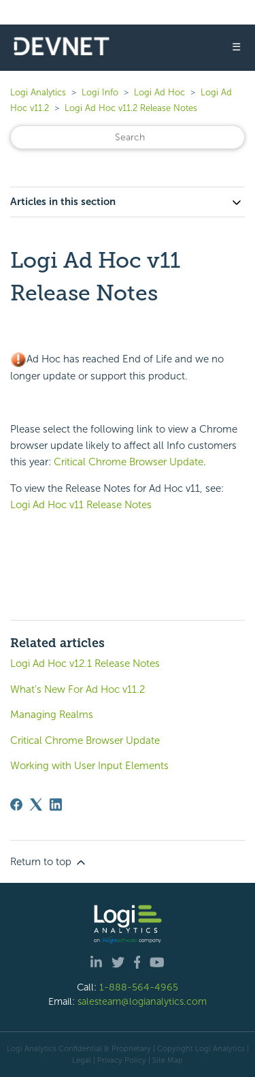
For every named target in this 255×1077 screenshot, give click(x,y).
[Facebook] (16, 804)
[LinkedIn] (56, 804)
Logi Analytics (38, 92)
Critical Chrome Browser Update (128, 462)
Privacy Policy (121, 1060)
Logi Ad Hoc (159, 92)
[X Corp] (36, 804)
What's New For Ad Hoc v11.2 (77, 689)
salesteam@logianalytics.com (142, 1001)
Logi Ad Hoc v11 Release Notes (81, 505)
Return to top (49, 862)
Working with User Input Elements (89, 766)
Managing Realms (51, 714)
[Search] (127, 137)
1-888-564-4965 (138, 987)
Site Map (167, 1060)
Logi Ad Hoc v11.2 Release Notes (131, 108)
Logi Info (100, 92)
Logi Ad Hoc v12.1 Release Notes (85, 663)
